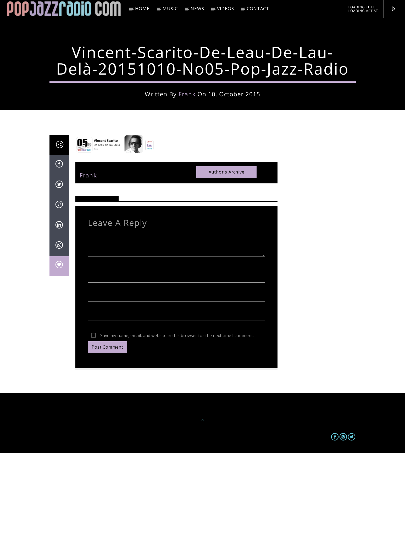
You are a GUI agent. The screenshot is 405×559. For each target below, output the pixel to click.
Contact (258, 8)
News (197, 8)
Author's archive (227, 278)
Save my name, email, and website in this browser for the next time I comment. (177, 441)
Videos (225, 8)
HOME (142, 8)
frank (187, 147)
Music (170, 8)
